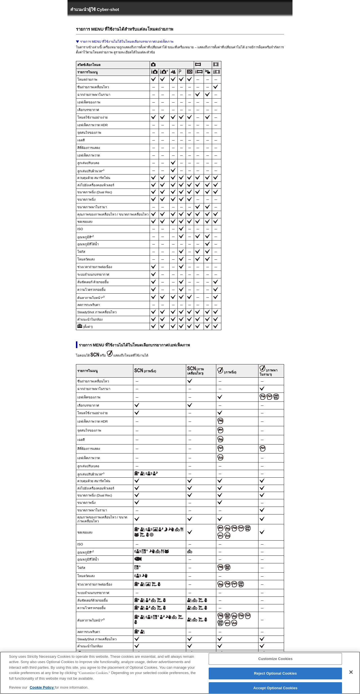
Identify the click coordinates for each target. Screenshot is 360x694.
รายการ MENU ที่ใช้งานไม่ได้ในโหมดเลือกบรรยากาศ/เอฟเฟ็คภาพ (127, 41)
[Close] (351, 675)
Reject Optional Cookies (275, 676)
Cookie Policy (42, 690)
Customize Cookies (275, 661)
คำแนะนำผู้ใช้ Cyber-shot (94, 9)
